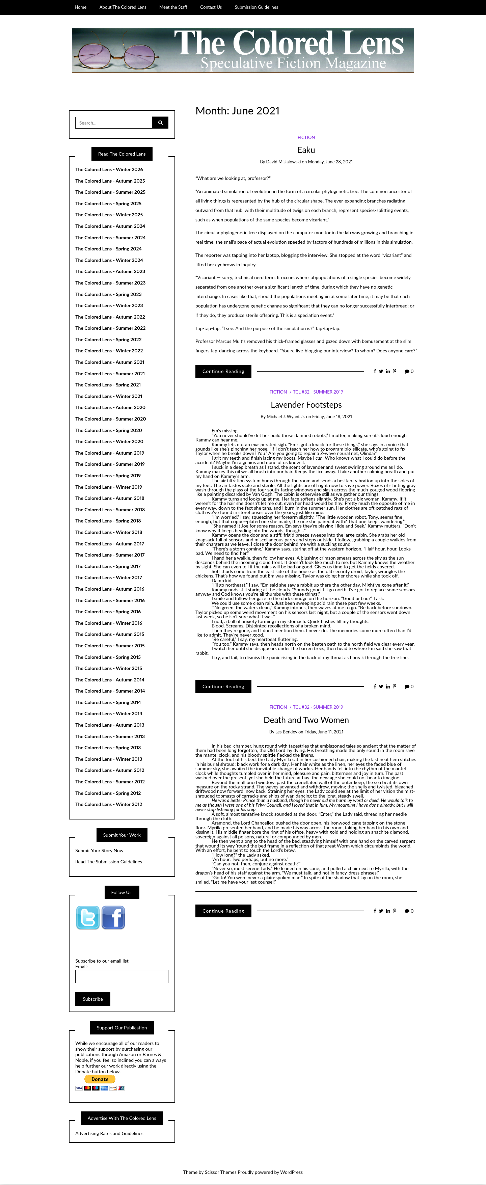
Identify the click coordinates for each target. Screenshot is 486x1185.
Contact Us (211, 7)
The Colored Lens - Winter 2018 (108, 533)
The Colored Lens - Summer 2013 (110, 737)
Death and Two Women (306, 720)
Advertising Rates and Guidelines (109, 1134)
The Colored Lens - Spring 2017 (108, 567)
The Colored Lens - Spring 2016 (108, 612)
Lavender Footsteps (306, 405)
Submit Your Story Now (99, 851)
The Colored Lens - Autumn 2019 (109, 453)
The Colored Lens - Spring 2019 (108, 476)
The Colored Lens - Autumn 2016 (109, 589)
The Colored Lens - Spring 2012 (108, 794)
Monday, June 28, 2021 (330, 162)
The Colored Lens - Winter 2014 (108, 714)
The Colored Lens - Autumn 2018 (109, 499)
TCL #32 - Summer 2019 (318, 393)
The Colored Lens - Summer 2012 (110, 782)
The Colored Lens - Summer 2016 (110, 601)
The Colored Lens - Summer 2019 (110, 465)
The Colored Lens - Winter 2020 (109, 442)
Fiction (306, 138)
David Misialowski (283, 162)
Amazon (127, 1055)
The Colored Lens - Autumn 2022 (110, 317)
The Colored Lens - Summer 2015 (110, 646)
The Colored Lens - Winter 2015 (108, 669)
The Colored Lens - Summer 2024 (110, 238)
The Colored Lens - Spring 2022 (108, 340)
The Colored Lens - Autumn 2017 (109, 544)
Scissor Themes (221, 1173)
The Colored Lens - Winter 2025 (109, 215)
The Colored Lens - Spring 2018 (108, 521)
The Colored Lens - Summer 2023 (110, 283)
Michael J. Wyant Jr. (286, 417)
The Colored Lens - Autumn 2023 (110, 272)
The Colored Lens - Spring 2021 (108, 385)
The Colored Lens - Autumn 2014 (109, 680)
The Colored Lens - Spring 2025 (108, 204)
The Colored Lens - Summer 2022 (110, 329)
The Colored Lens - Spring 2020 (108, 431)
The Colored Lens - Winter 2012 (108, 805)
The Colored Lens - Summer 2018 (110, 510)
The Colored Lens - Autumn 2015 (109, 635)
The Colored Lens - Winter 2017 (108, 578)
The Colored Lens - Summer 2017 (109, 556)
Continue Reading (223, 372)
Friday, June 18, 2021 (332, 417)
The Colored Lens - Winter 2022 (109, 351)
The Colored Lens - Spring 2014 (108, 703)
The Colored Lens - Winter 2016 (108, 623)
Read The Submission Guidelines (108, 862)
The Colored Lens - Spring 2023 (108, 295)
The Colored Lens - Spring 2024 (108, 249)
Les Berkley (286, 732)
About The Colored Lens (123, 7)
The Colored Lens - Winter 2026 (109, 170)
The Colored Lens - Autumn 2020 (110, 408)
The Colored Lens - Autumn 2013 (109, 726)
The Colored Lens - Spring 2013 (108, 748)
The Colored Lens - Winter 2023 (109, 306)
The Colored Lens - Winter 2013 (108, 759)
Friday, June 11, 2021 (324, 732)
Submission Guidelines (256, 7)
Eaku (306, 150)
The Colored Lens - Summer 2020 (110, 420)
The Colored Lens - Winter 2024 (109, 261)
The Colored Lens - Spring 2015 (108, 658)
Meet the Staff (173, 7)
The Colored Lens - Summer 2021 (110, 374)
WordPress (291, 1173)
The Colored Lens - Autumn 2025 (110, 181)
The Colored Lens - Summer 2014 (110, 692)
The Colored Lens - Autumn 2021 (109, 363)
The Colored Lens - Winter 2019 (108, 487)
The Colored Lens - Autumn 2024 (110, 227)
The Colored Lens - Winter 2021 (108, 397)
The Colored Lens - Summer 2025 (110, 193)
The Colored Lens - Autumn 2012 (109, 771)
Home (80, 7)
